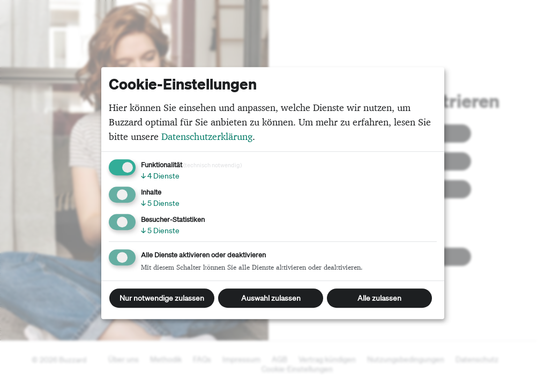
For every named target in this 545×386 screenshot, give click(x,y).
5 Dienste (160, 203)
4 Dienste (160, 176)
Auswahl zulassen (271, 298)
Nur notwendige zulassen (162, 298)
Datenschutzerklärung (206, 136)
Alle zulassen (379, 298)
